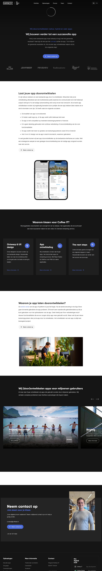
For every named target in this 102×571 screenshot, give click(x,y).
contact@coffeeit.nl (13, 521)
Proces (55, 3)
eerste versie (25, 307)
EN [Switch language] (97, 3)
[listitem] (40, 427)
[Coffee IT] (85, 566)
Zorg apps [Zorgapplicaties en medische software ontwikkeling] (6, 565)
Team (62, 3)
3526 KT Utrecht (52, 565)
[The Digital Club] (85, 561)
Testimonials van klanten (31, 562)
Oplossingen (45, 3)
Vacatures (27, 568)
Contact (69, 3)
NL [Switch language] (93, 3)
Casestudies (28, 565)
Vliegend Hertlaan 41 (53, 562)
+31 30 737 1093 (12, 534)
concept (53, 41)
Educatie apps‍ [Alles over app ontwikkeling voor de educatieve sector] (7, 562)
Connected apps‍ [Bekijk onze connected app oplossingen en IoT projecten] (7, 568)
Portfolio (36, 3)
